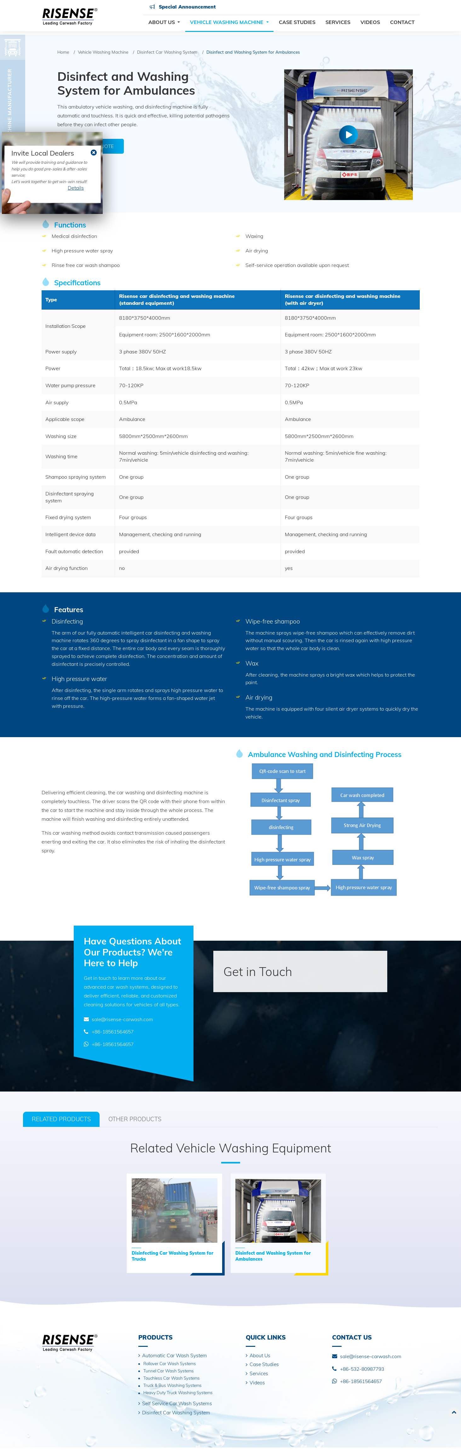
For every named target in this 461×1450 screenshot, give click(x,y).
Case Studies (297, 25)
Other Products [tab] (140, 1119)
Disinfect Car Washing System (167, 52)
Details (76, 188)
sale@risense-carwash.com (124, 1019)
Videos (370, 25)
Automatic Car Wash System (175, 1356)
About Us (260, 1356)
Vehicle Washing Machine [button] (227, 25)
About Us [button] (162, 25)
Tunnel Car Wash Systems (168, 1372)
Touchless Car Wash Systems (172, 1379)
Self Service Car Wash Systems (178, 1405)
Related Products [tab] (63, 1119)
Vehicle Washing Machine (103, 52)
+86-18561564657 (115, 1031)
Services (338, 25)
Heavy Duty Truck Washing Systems (178, 1394)
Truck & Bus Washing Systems (173, 1387)
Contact (402, 25)
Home (63, 52)
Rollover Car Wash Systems (170, 1364)
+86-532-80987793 (364, 1369)
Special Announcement (182, 9)
